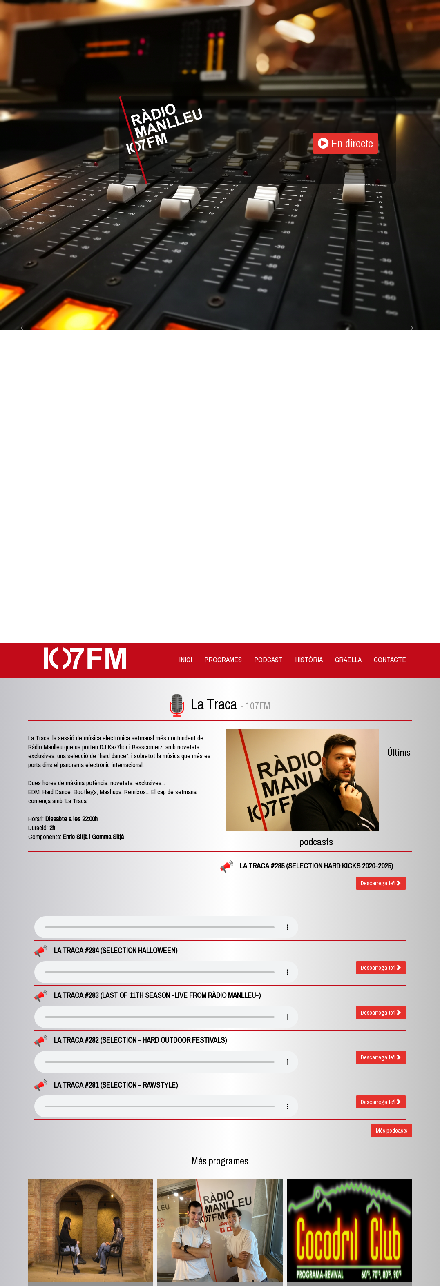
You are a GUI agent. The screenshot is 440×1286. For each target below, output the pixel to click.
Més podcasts (391, 1130)
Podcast (268, 659)
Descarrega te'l (381, 883)
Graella (348, 659)
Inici (185, 659)
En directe (347, 143)
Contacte (390, 659)
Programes (223, 659)
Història (309, 659)
